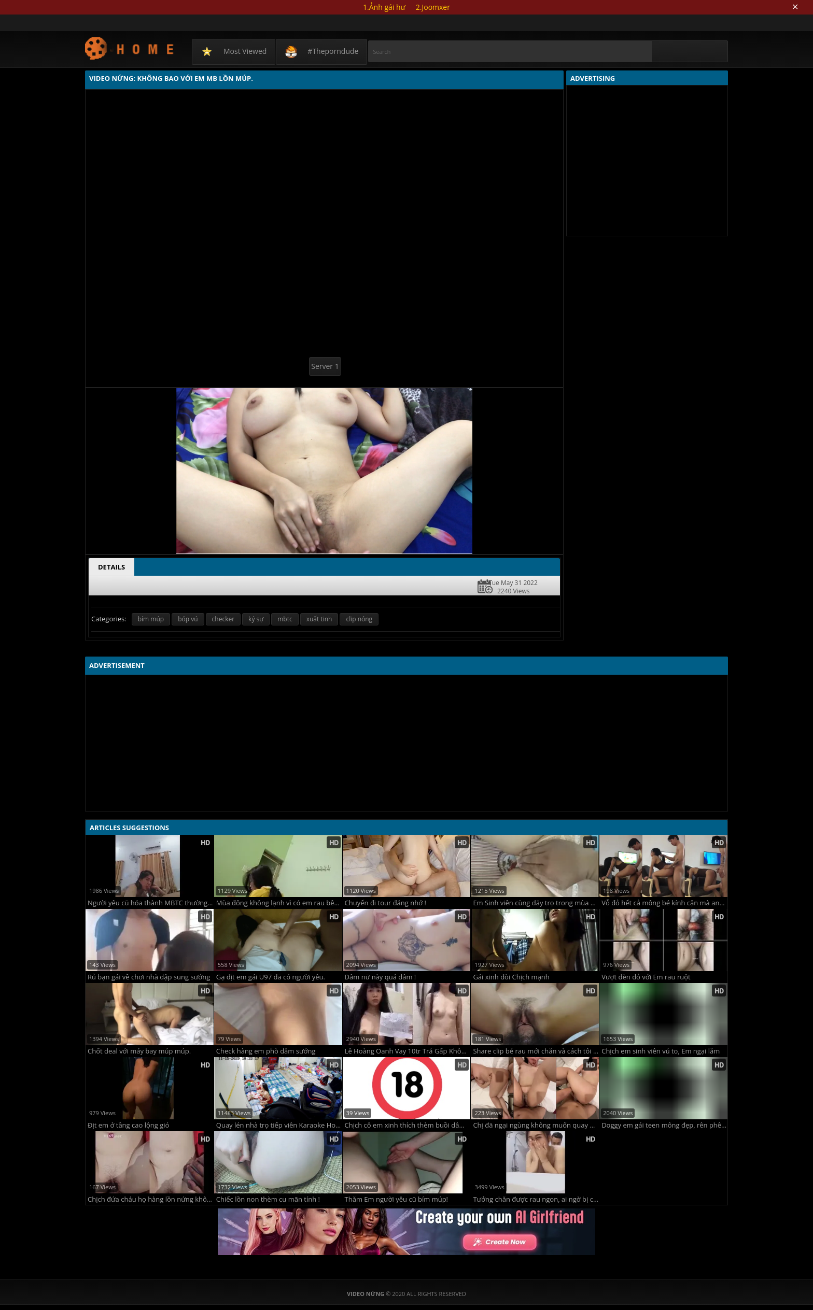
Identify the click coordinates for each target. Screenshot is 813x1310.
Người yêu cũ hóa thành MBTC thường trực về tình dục (151, 903)
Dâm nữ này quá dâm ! (380, 977)
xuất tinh (319, 619)
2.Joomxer (433, 7)
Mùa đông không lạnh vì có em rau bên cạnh (279, 903)
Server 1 (325, 366)
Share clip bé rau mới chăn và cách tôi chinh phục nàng (536, 1051)
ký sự (255, 619)
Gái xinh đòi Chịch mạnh (511, 977)
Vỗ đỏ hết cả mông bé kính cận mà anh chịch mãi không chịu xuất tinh (664, 903)
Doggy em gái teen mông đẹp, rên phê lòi (664, 1125)
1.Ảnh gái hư (384, 7)
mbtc (284, 619)
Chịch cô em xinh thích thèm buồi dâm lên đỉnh (408, 1125)
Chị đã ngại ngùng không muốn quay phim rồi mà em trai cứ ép (536, 1125)
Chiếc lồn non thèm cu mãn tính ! (268, 1199)
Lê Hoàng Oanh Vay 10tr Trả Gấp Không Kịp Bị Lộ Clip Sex (408, 1051)
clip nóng (359, 619)
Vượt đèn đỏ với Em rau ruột (645, 977)
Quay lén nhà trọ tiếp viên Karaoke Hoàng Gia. (279, 1125)
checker (223, 619)
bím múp (151, 619)
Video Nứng (130, 48)
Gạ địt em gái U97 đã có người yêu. (270, 977)
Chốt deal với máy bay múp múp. (139, 1051)
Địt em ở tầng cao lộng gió (128, 1125)
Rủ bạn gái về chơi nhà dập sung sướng (149, 977)
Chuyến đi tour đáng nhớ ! (385, 903)
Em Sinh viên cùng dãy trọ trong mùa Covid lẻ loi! (536, 903)
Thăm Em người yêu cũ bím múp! (396, 1199)
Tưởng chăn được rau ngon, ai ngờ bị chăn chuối (536, 1199)
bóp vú (188, 619)
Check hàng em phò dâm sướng (266, 1051)
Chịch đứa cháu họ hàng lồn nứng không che (151, 1199)
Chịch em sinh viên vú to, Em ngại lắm (660, 1051)
